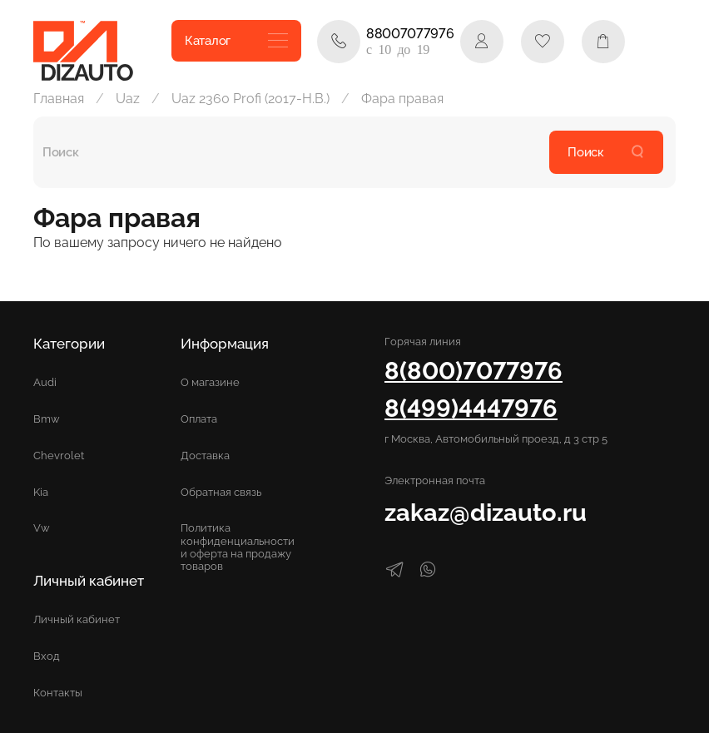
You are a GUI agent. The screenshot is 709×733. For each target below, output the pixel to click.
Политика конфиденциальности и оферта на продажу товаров (238, 547)
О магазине (210, 382)
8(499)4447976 (471, 408)
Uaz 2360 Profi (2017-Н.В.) (250, 98)
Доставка (205, 455)
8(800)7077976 (473, 370)
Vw (41, 528)
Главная (58, 98)
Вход (46, 656)
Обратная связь (221, 492)
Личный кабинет (76, 619)
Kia (40, 492)
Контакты (57, 692)
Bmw (46, 419)
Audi (45, 382)
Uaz (128, 98)
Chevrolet (58, 455)
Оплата (199, 419)
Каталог (236, 41)
